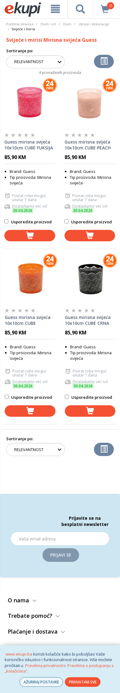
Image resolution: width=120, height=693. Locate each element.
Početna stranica (19, 24)
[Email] (60, 538)
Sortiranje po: (19, 51)
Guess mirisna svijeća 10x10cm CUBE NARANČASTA (28, 320)
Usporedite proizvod (28, 222)
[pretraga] (80, 9)
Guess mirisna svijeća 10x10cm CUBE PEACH (87, 145)
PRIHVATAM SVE (82, 682)
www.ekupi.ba (19, 654)
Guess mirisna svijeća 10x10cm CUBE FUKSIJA (28, 145)
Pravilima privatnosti (44, 665)
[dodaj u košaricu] (29, 235)
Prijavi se (60, 555)
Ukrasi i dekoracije (93, 24)
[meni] (55, 9)
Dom (67, 24)
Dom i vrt (48, 24)
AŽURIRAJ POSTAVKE (41, 682)
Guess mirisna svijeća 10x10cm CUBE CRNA (88, 320)
